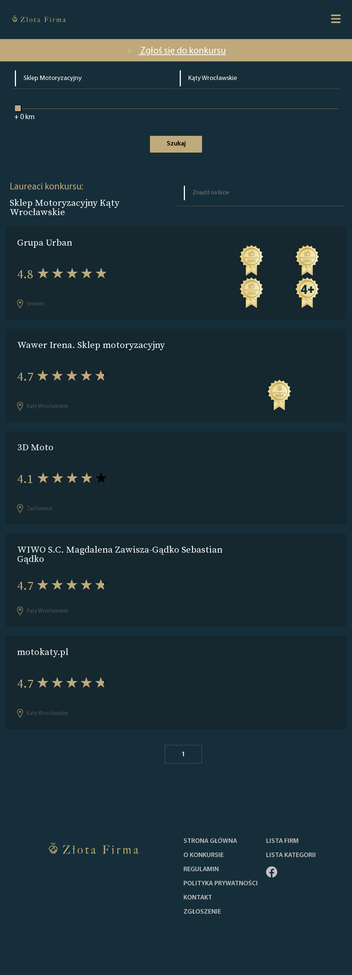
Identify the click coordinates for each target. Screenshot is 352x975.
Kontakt (197, 898)
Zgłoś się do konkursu (176, 51)
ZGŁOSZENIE (202, 912)
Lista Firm (282, 841)
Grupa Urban (44, 242)
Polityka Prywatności (220, 883)
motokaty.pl (42, 651)
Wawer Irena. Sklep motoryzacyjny (91, 344)
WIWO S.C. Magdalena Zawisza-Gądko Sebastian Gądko (120, 554)
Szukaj (176, 143)
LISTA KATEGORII (291, 855)
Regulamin (201, 869)
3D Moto (35, 447)
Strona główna (210, 841)
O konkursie (203, 855)
